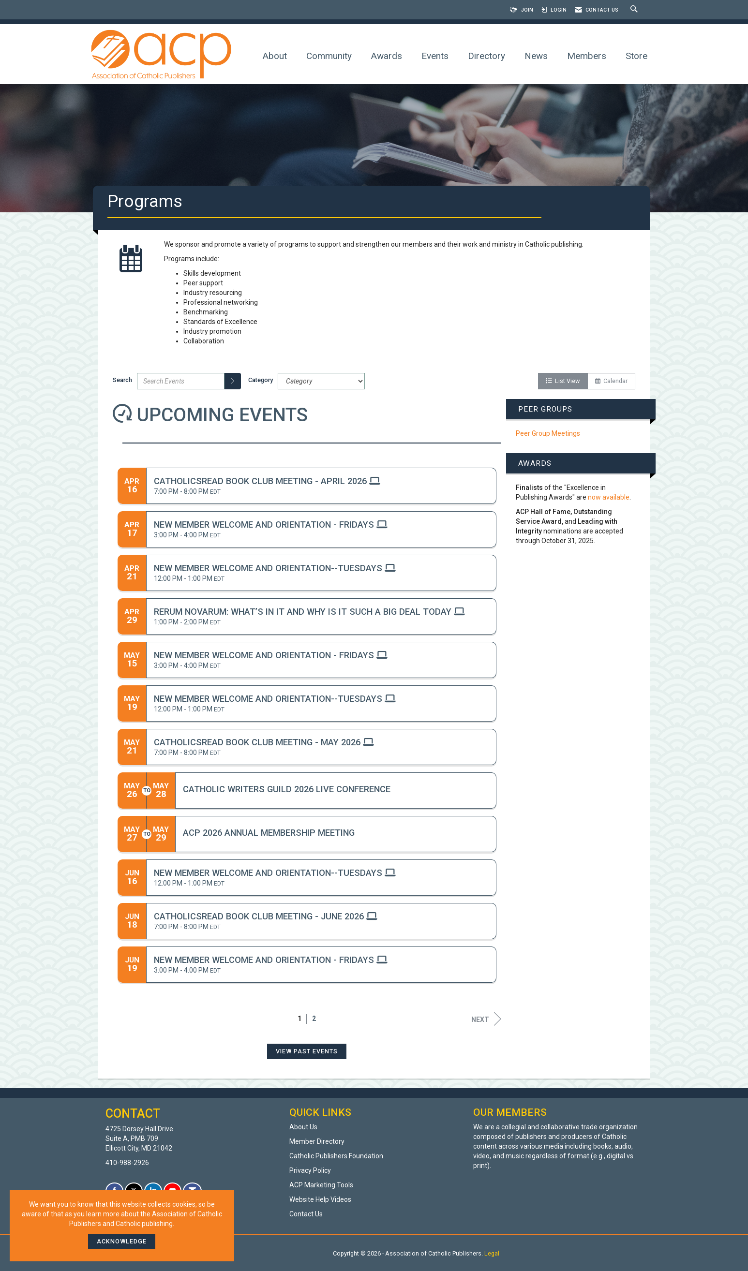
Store (636, 55)
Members (586, 55)
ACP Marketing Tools (321, 1185)
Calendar (611, 380)
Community (329, 55)
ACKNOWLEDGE (122, 1241)
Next (486, 1019)
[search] (232, 381)
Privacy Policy (310, 1170)
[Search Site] (635, 9)
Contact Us (306, 1214)
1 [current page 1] (299, 1018)
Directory (486, 55)
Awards (386, 55)
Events (435, 55)
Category (260, 380)
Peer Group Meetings (548, 433)
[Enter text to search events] (180, 381)
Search (122, 380)
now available (608, 497)
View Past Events (307, 1051)
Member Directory (316, 1141)
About (275, 55)
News (536, 55)
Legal (491, 1253)
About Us (303, 1127)
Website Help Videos (320, 1199)
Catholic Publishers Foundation (336, 1156)
